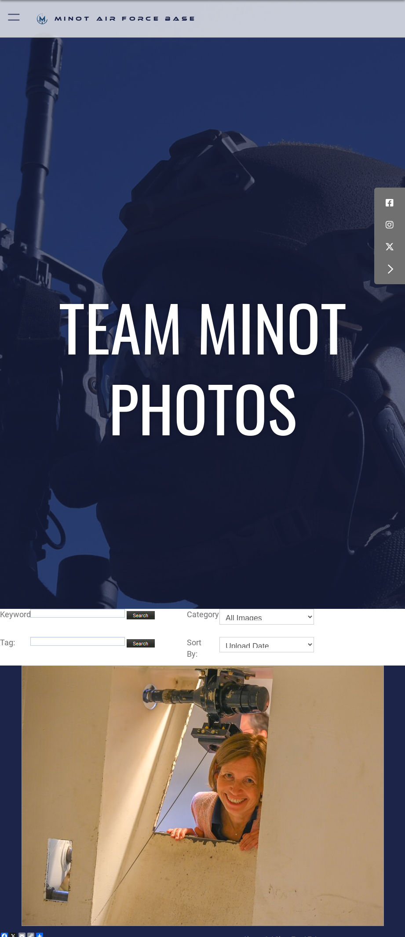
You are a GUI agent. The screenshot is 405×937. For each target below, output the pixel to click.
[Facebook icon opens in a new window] (390, 203)
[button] (14, 18)
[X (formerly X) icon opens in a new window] (390, 247)
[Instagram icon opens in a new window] (390, 225)
